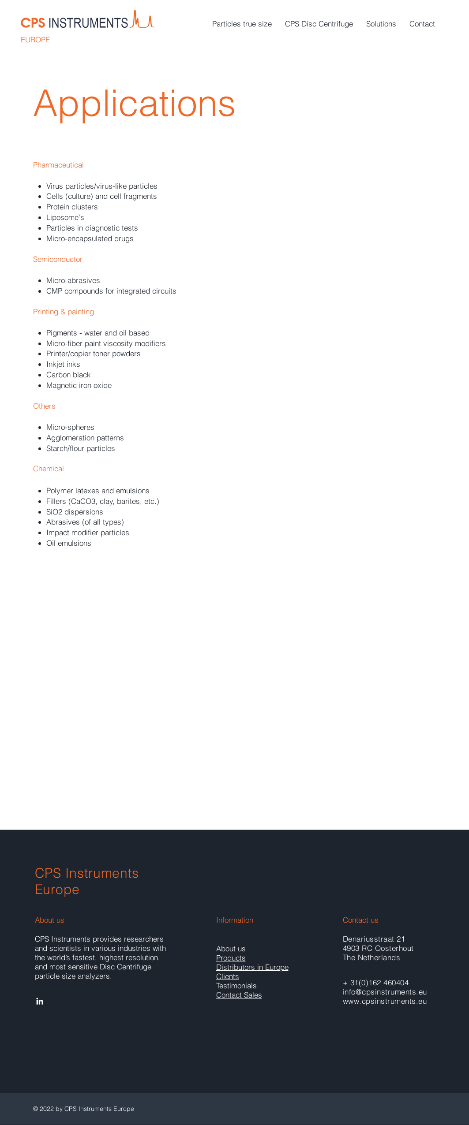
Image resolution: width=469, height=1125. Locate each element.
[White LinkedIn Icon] (40, 1001)
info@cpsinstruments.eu (385, 991)
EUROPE (35, 39)
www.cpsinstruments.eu (385, 1001)
